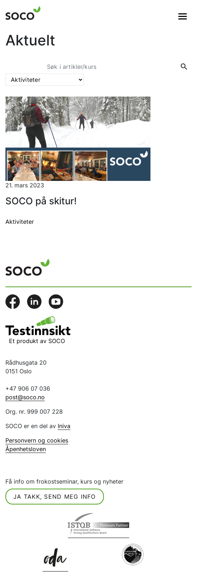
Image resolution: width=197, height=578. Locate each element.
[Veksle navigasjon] (183, 16)
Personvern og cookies (36, 440)
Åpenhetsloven (25, 449)
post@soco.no (25, 397)
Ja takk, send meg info (54, 496)
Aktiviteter (19, 221)
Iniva (64, 426)
